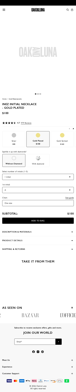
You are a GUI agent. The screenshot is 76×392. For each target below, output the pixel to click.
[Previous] (69, 128)
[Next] (73, 128)
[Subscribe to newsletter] (59, 342)
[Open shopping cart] (72, 9)
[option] (13, 139)
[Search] (67, 9)
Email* (19, 342)
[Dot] (35, 94)
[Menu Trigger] (4, 9)
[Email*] (35, 342)
